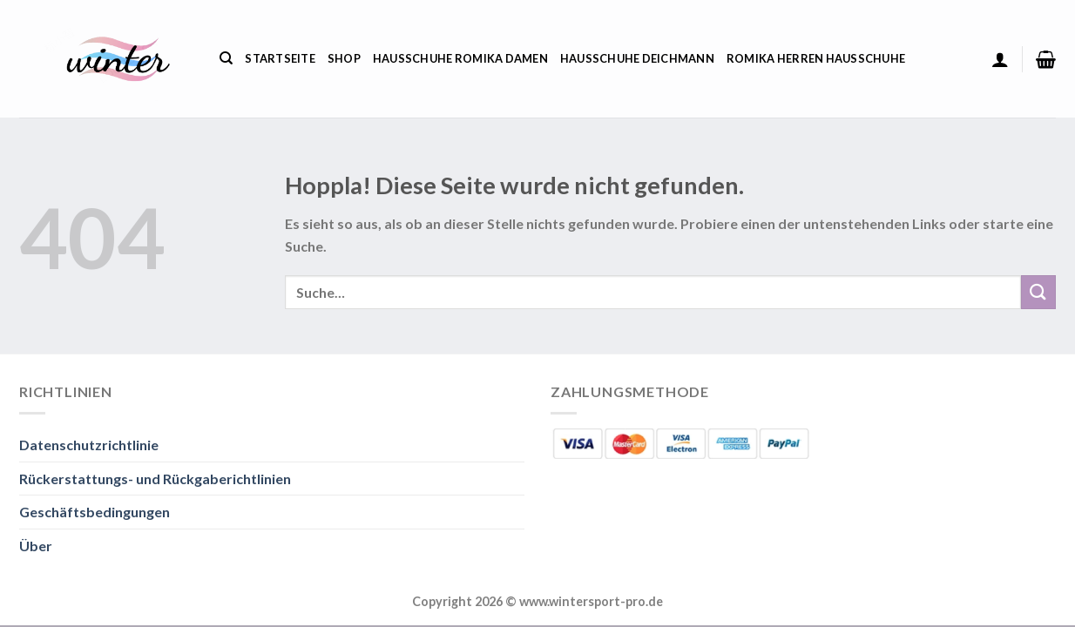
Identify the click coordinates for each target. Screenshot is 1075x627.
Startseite (280, 58)
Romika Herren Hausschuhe (816, 58)
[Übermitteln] (1038, 292)
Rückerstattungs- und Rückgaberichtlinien (155, 478)
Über (35, 545)
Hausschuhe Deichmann (637, 58)
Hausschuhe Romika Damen (460, 58)
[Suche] (226, 58)
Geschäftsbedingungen (94, 511)
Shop (344, 58)
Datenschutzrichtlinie (89, 444)
